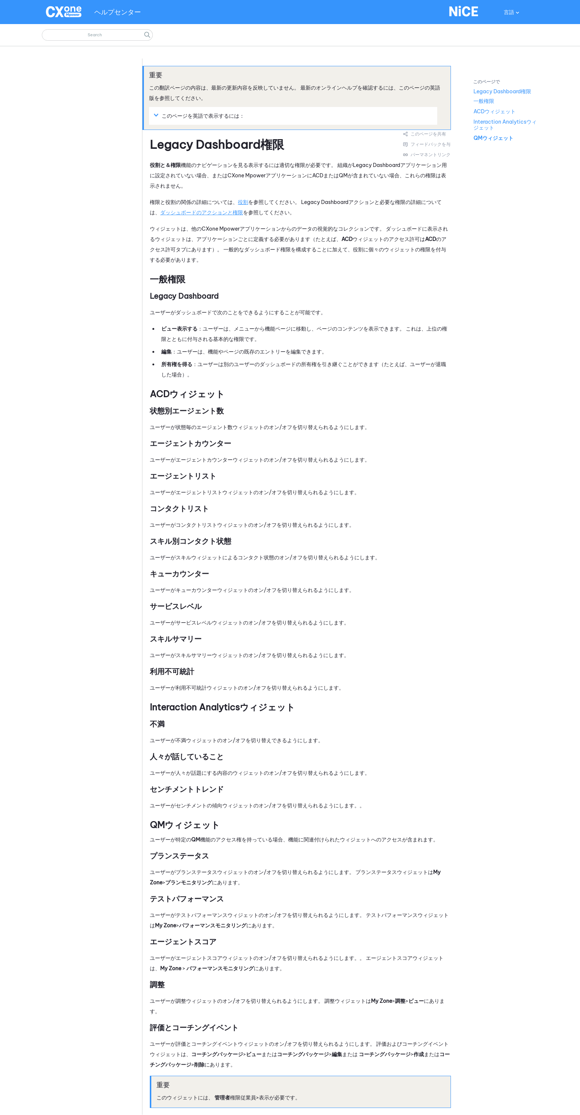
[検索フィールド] (97, 35)
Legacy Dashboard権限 (502, 91)
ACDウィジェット (494, 111)
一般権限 (483, 101)
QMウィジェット (493, 138)
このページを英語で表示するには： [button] (200, 115)
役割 (243, 202)
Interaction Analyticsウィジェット (505, 124)
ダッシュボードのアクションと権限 (201, 212)
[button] (147, 35)
